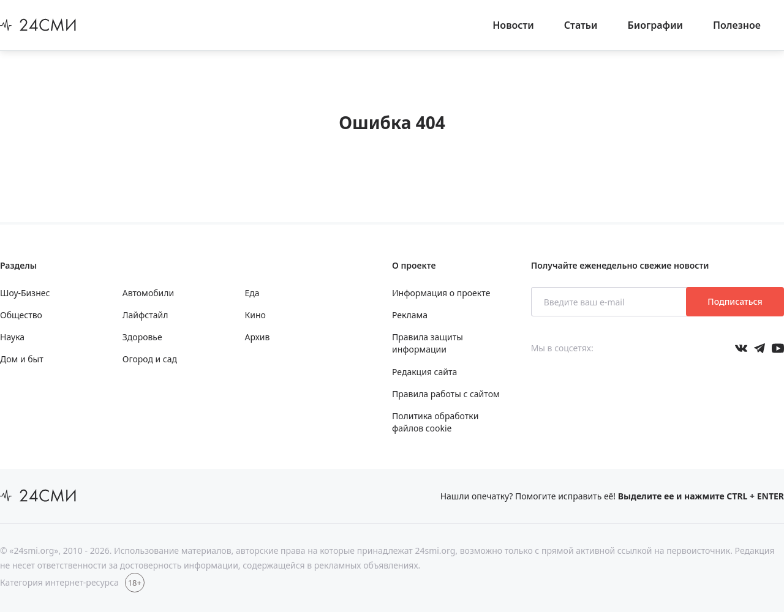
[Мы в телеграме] (759, 348)
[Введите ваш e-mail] (609, 301)
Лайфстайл (145, 315)
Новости (513, 25)
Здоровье (142, 337)
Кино (255, 315)
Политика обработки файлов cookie (435, 422)
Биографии (656, 25)
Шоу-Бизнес (25, 293)
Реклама (410, 315)
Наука (12, 337)
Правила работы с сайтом (446, 394)
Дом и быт (21, 359)
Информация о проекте (441, 293)
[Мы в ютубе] (778, 348)
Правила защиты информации (427, 343)
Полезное (737, 25)
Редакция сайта (424, 372)
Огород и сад (150, 359)
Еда (252, 293)
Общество (21, 315)
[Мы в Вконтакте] (741, 348)
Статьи (581, 25)
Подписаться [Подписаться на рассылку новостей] (734, 301)
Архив (257, 337)
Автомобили (148, 293)
